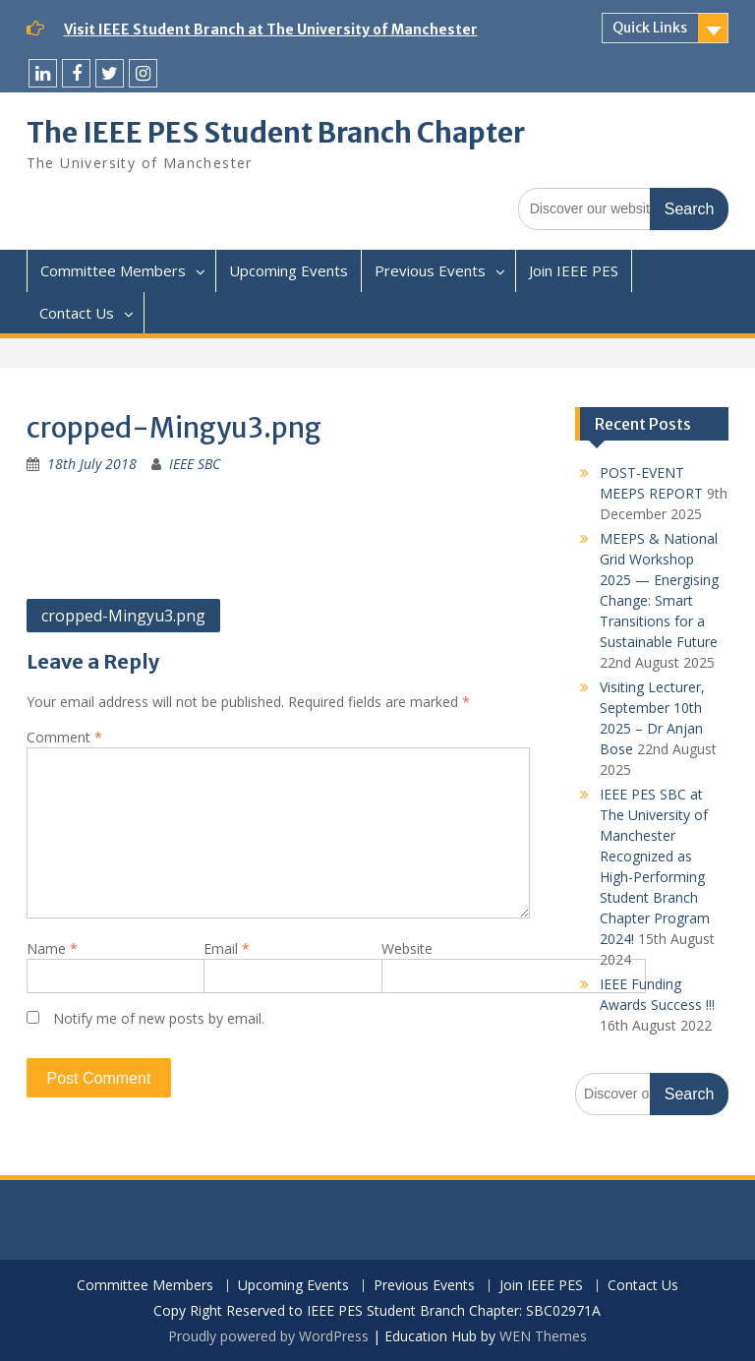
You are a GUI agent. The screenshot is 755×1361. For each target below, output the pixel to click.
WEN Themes (543, 1336)
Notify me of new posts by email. (158, 1018)
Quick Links (649, 27)
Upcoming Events (288, 270)
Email (226, 948)
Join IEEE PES (573, 270)
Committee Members (113, 270)
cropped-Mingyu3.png (123, 615)
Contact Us (76, 313)
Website (407, 948)
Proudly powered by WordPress (268, 1336)
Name (52, 948)
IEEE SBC (194, 463)
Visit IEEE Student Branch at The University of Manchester (271, 29)
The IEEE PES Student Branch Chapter (276, 132)
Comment (64, 737)
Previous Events (430, 270)
